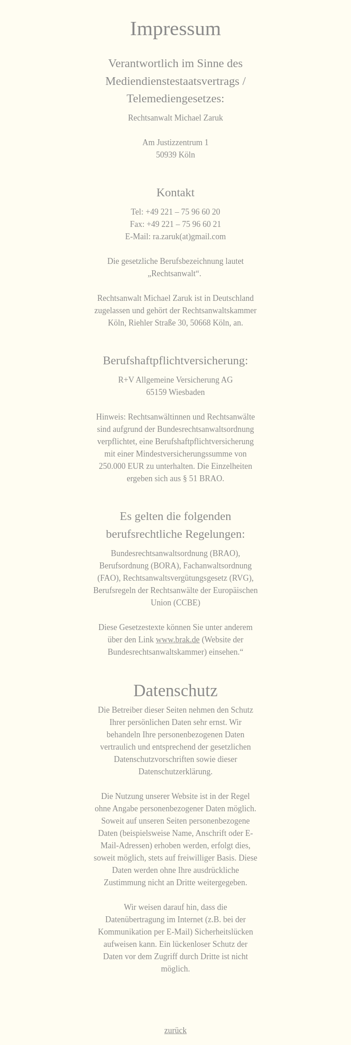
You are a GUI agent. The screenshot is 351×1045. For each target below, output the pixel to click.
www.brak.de (178, 639)
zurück (176, 1030)
